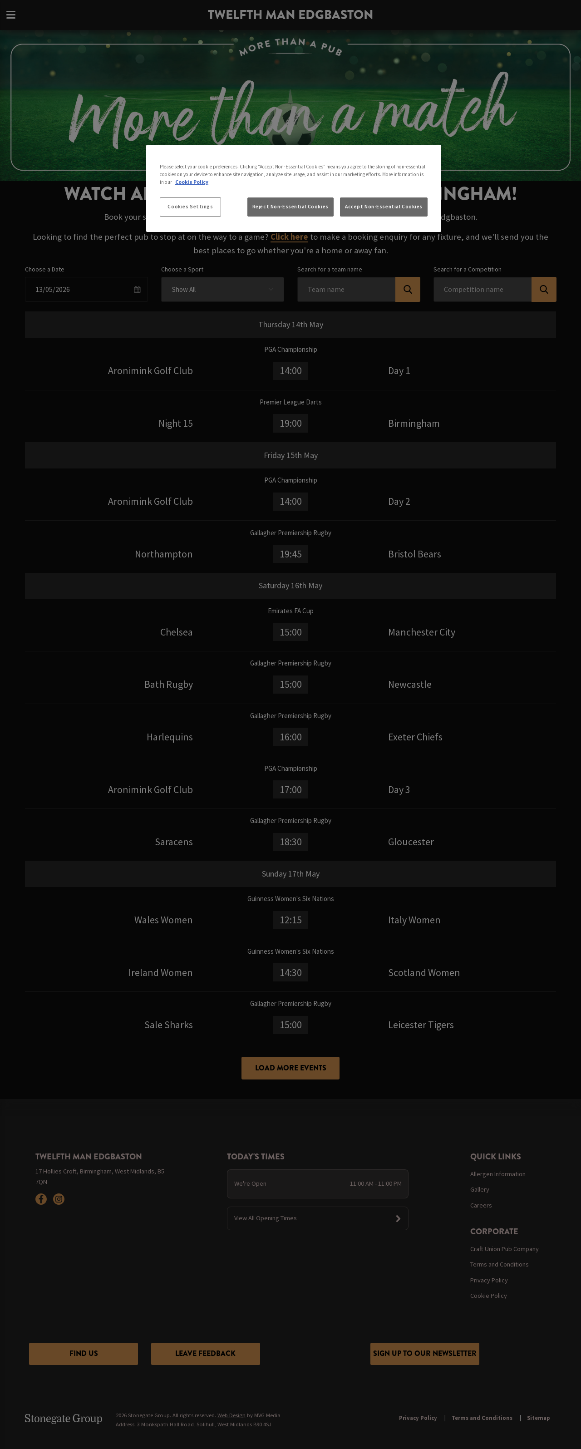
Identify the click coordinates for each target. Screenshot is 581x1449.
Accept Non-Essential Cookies (384, 206)
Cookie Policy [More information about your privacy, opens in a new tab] (191, 182)
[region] (293, 188)
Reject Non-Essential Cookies (290, 206)
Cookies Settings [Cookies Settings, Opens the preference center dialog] (190, 206)
